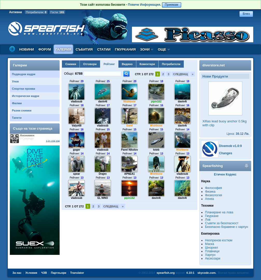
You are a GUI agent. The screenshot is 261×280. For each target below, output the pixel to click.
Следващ (180, 74)
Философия (213, 188)
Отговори (90, 64)
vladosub (76, 101)
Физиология (213, 195)
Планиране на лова (219, 212)
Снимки (70, 64)
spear (76, 173)
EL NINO (102, 198)
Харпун (210, 255)
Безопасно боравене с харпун (226, 227)
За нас (17, 272)
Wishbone (129, 101)
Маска (209, 244)
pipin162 (156, 101)
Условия (31, 272)
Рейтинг (109, 64)
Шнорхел (211, 247)
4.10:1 (190, 272)
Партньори (58, 272)
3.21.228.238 (53, 141)
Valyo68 (76, 125)
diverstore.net (213, 65)
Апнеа (209, 199)
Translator (77, 272)
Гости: (57, 12)
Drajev (103, 173)
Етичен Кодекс (225, 174)
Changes (225, 153)
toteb (156, 149)
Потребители (171, 64)
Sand (129, 125)
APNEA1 (129, 173)
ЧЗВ (44, 272)
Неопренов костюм (218, 240)
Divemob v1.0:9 (230, 146)
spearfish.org (166, 272)
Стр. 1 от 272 (144, 74)
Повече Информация (144, 4)
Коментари (147, 64)
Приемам (171, 4)
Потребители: (36, 12)
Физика (210, 191)
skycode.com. (206, 272)
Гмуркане (211, 216)
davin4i (102, 101)
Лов (207, 219)
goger (76, 149)
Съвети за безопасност (221, 223)
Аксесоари (212, 258)
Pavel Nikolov (129, 149)
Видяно (127, 64)
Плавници (212, 251)
